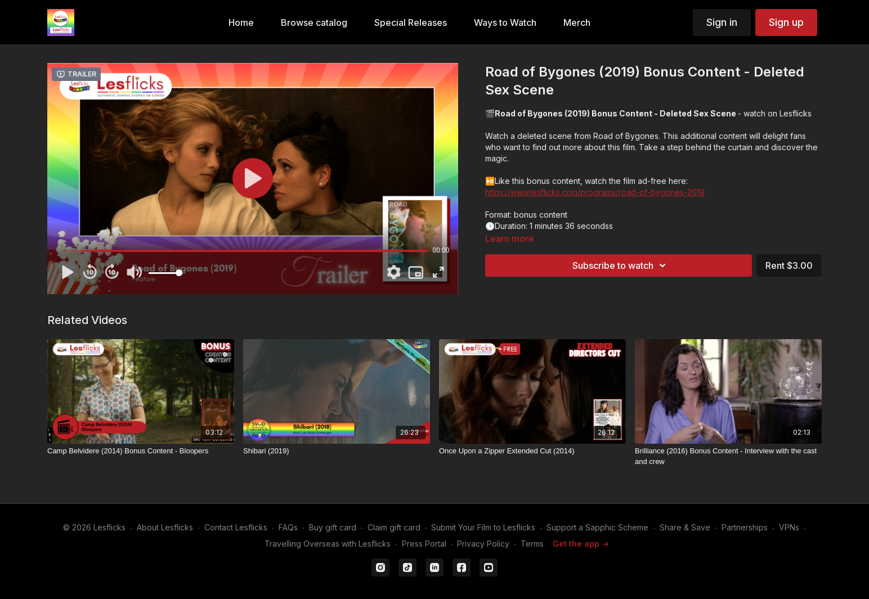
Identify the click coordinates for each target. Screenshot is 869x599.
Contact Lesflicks (235, 527)
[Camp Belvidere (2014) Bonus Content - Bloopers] (140, 451)
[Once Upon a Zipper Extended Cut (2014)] (532, 451)
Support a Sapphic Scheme (597, 527)
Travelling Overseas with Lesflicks (328, 543)
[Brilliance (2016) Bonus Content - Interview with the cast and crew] (728, 456)
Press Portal (424, 543)
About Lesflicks (165, 527)
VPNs (789, 527)
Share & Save (685, 527)
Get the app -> (581, 543)
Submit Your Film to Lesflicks (483, 527)
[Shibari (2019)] (336, 451)
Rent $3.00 (789, 265)
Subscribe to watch (620, 265)
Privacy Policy (483, 543)
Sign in (721, 22)
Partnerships (745, 527)
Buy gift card (332, 527)
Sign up (786, 22)
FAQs (288, 527)
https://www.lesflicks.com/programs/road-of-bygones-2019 (595, 192)
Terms (532, 543)
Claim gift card (394, 527)
